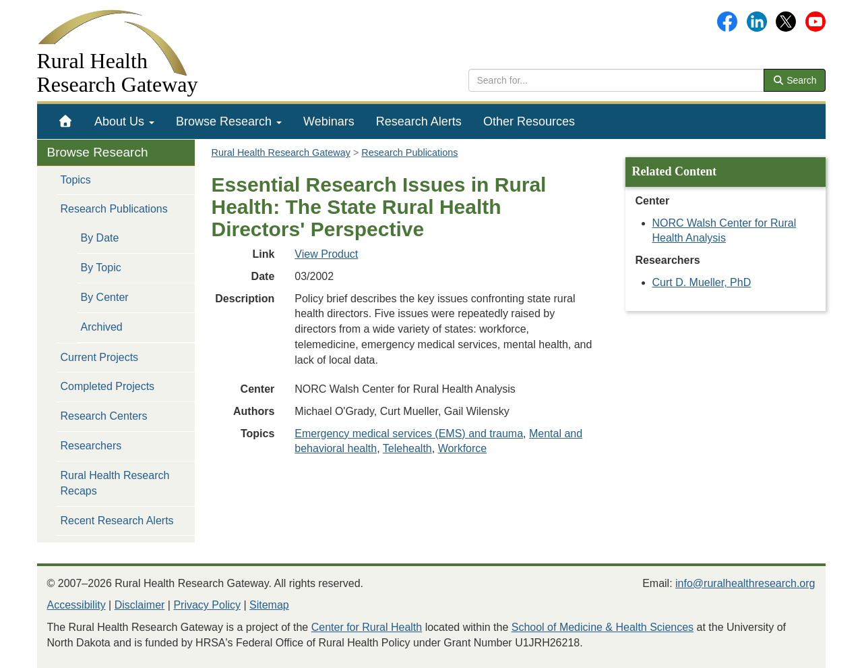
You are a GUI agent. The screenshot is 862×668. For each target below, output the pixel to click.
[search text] (616, 80)
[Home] (65, 121)
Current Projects (100, 357)
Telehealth (407, 448)
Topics (76, 180)
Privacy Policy (207, 605)
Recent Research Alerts (117, 520)
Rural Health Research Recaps (115, 483)
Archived (102, 327)
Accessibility (76, 605)
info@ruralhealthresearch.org (745, 583)
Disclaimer (140, 605)
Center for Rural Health (367, 627)
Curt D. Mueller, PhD (701, 282)
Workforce (462, 448)
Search (794, 80)
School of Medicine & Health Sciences (603, 627)
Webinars (329, 121)
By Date (100, 238)
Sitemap (269, 605)
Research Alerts (419, 121)
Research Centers (104, 416)
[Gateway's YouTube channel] (815, 20)
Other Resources (529, 121)
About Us (124, 121)
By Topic (101, 267)
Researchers (91, 445)
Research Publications (114, 209)
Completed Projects (108, 386)
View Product (326, 254)
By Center (105, 297)
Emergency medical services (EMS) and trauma (409, 433)
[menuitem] (65, 121)
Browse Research (229, 121)
